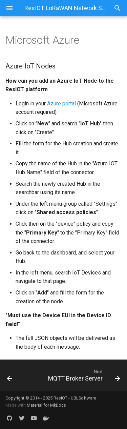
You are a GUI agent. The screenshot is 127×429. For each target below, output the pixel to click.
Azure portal (61, 103)
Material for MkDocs (46, 405)
